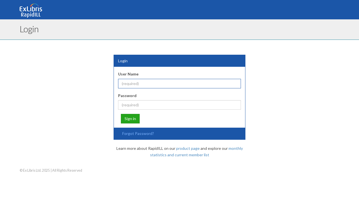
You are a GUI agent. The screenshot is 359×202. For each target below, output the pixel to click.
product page (188, 148)
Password (127, 95)
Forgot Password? (138, 133)
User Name (128, 74)
